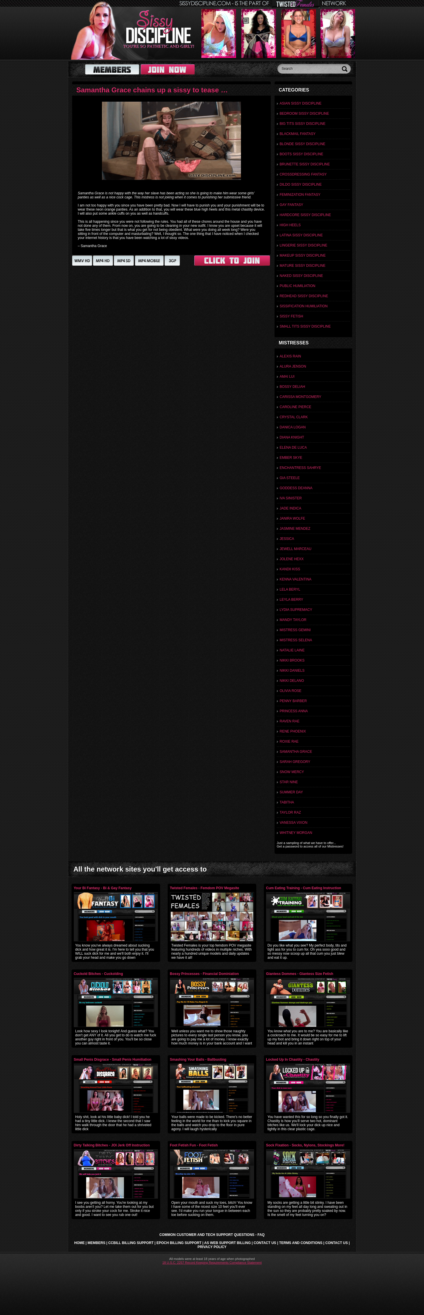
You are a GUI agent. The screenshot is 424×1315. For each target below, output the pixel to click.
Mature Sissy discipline (303, 266)
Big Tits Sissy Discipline (303, 124)
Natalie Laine (292, 650)
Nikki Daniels (292, 671)
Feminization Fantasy (300, 195)
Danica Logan (293, 427)
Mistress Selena (296, 640)
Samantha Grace (296, 752)
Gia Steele (290, 478)
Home (79, 1243)
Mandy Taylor (293, 620)
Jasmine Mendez (295, 529)
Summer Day (291, 792)
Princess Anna (294, 711)
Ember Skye (291, 458)
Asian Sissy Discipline (301, 103)
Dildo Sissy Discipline (301, 184)
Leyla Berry (291, 600)
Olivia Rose (290, 691)
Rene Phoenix (293, 731)
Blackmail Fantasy (298, 134)
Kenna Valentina (296, 579)
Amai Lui (287, 377)
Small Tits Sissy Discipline (305, 326)
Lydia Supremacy (296, 610)
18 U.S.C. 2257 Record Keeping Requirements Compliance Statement (212, 1262)
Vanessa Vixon (294, 823)
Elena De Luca (293, 447)
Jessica (287, 539)
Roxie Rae (289, 741)
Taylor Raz (290, 812)
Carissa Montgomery (300, 397)
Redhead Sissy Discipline (304, 296)
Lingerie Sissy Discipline (304, 245)
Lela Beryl (290, 589)
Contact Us (265, 1243)
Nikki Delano (292, 681)
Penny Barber (293, 701)
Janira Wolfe (292, 518)
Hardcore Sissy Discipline (305, 215)
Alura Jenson (293, 366)
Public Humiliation (297, 286)
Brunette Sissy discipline (305, 164)
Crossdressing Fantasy (303, 174)
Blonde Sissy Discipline (303, 144)
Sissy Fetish (291, 316)
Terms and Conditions (301, 1243)
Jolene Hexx (292, 559)
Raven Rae (289, 721)
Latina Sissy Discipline (301, 235)
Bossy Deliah (292, 387)
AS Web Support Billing (227, 1243)
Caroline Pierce (295, 407)
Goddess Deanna (296, 488)
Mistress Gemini (295, 630)
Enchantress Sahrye (300, 468)
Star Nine (289, 782)
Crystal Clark (294, 417)
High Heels (290, 225)
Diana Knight (292, 437)
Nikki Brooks (292, 660)
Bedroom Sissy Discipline (304, 114)
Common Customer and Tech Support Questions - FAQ (211, 1235)
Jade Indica (290, 508)
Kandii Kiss (290, 569)
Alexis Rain (290, 356)
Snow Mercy (292, 772)
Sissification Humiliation (304, 306)
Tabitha (287, 802)
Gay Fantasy (291, 205)
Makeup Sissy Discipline (303, 255)
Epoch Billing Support (178, 1243)
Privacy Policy (212, 1247)
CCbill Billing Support (130, 1243)
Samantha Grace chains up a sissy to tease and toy (161, 90)
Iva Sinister (291, 498)
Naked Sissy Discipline (301, 276)
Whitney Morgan (296, 833)
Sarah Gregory (295, 762)
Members (96, 1243)
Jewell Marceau (296, 549)
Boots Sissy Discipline (302, 154)
